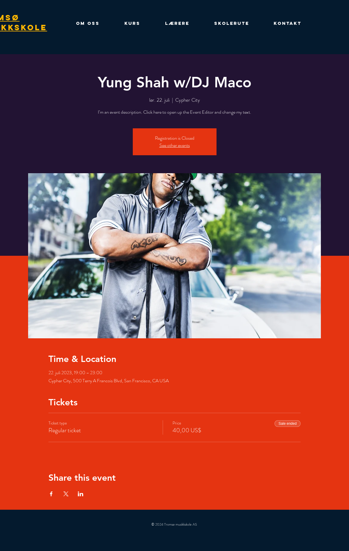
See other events (174, 145)
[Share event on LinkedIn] (80, 493)
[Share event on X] (66, 493)
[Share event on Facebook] (51, 493)
